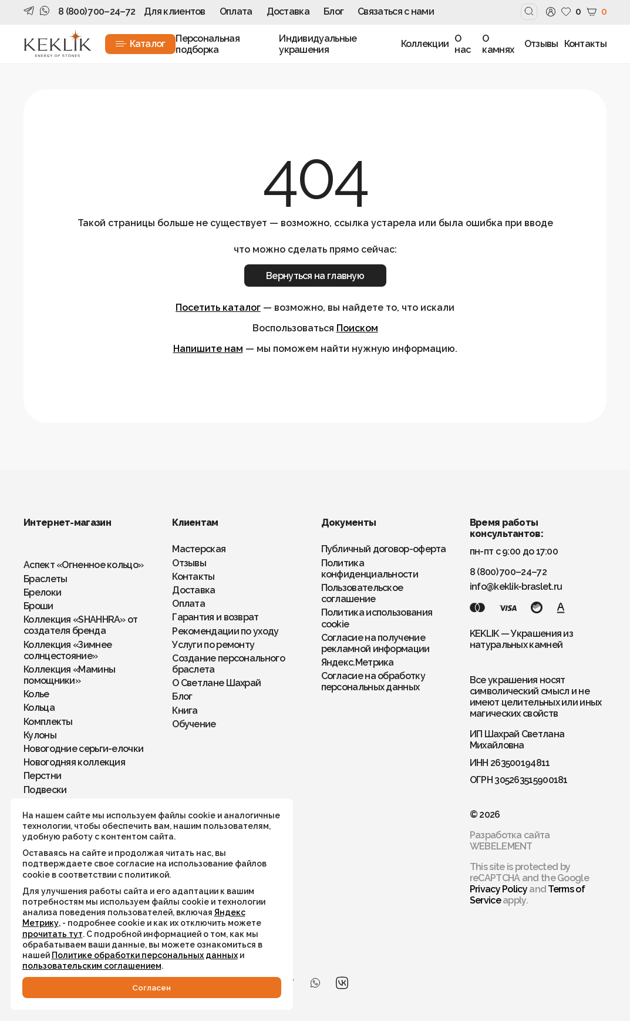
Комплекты (48, 721)
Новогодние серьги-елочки (83, 748)
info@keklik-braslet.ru (516, 586)
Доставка (288, 11)
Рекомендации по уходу (225, 631)
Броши (38, 606)
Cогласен (129, 987)
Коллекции (425, 43)
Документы (348, 522)
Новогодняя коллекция (74, 762)
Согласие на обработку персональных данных (373, 681)
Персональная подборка (208, 44)
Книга (185, 710)
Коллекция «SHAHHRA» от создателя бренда (80, 625)
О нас (462, 44)
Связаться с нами (396, 11)
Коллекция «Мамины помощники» (69, 675)
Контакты (585, 43)
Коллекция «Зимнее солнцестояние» (67, 650)
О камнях (498, 44)
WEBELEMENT (501, 846)
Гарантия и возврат (215, 617)
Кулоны (39, 735)
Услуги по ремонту (213, 644)
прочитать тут (53, 922)
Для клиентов (174, 11)
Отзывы (541, 43)
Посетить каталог (218, 307)
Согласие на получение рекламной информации (375, 643)
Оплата (236, 11)
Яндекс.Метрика (357, 662)
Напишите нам (208, 348)
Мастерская (198, 549)
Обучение (193, 724)
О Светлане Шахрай (216, 682)
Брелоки (42, 592)
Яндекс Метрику (165, 901)
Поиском (357, 328)
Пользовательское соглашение (362, 593)
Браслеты (45, 579)
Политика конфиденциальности (369, 568)
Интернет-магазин (67, 522)
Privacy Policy (498, 889)
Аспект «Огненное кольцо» (83, 564)
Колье (36, 694)
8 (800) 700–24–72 (96, 11)
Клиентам (195, 522)
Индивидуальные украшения (317, 44)
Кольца (39, 707)
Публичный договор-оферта (383, 549)
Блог (333, 11)
